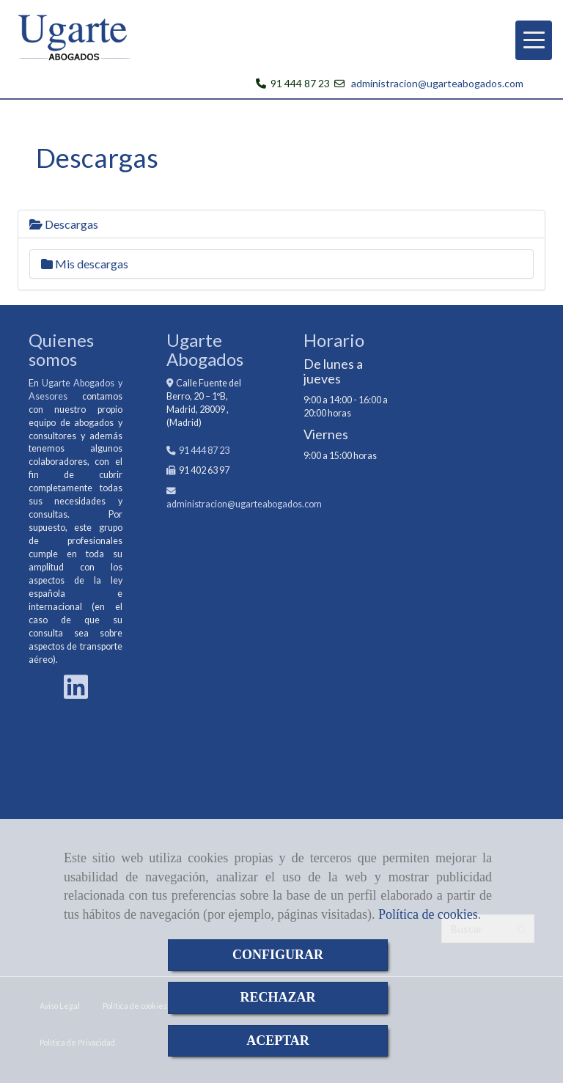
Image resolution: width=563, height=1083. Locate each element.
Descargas (63, 224)
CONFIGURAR (277, 954)
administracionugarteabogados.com (244, 504)
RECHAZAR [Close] (277, 997)
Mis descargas (84, 264)
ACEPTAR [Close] (277, 1040)
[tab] (281, 224)
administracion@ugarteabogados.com (437, 83)
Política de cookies (428, 914)
